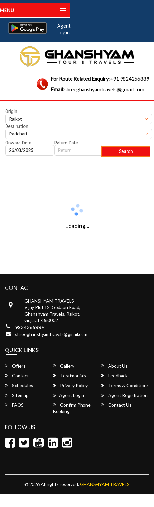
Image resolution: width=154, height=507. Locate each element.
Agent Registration (124, 395)
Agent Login (64, 29)
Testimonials (69, 375)
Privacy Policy (70, 385)
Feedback (114, 375)
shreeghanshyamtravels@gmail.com (51, 334)
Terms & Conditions (125, 385)
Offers (15, 366)
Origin (11, 111)
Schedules (19, 385)
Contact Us (116, 405)
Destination (16, 126)
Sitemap (17, 395)
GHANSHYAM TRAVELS (105, 484)
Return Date (66, 143)
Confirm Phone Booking (72, 408)
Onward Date (18, 143)
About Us (114, 366)
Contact (17, 375)
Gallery (63, 366)
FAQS (14, 405)
